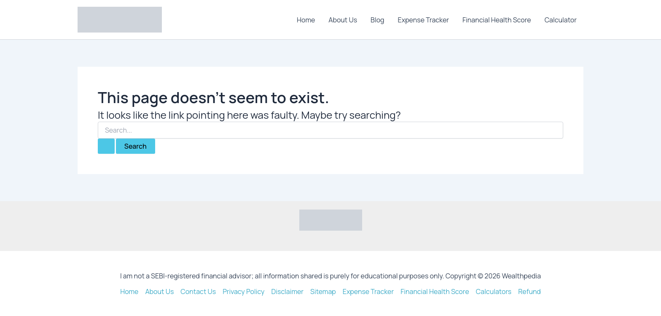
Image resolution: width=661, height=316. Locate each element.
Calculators (493, 291)
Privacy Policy (243, 291)
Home (306, 20)
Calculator (561, 20)
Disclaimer (287, 291)
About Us (342, 20)
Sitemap (323, 291)
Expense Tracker (423, 20)
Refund (529, 291)
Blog (377, 20)
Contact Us (198, 291)
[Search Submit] (106, 146)
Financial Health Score (496, 20)
